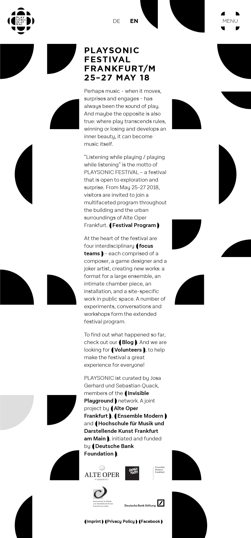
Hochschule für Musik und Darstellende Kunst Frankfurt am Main (124, 431)
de (116, 21)
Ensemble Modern (140, 416)
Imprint (94, 521)
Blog (128, 342)
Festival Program (134, 225)
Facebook (150, 521)
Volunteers (128, 350)
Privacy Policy (121, 521)
